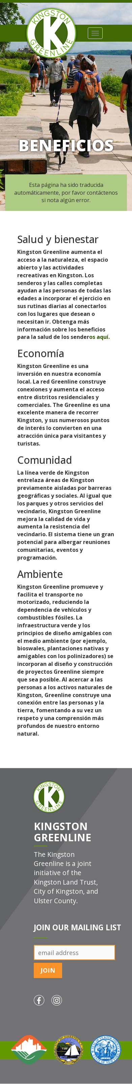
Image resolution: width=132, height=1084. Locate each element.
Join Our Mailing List (77, 927)
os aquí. (99, 337)
